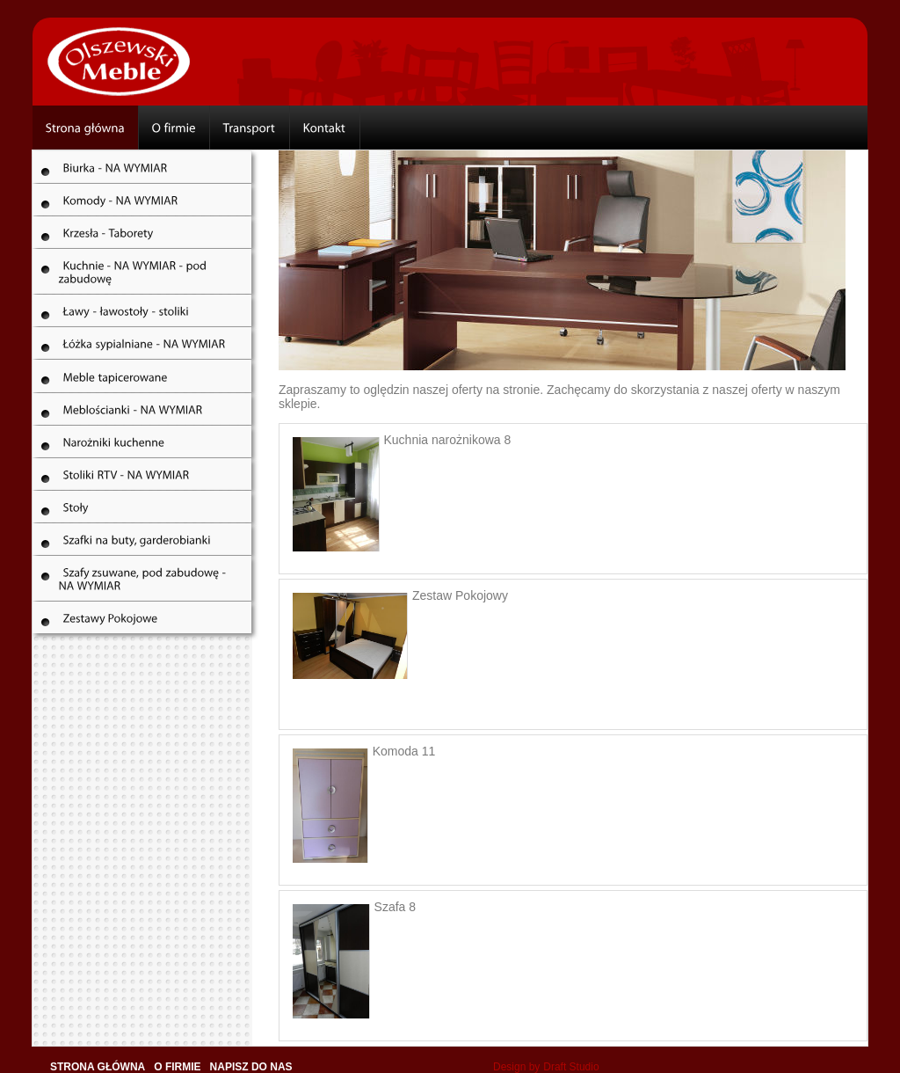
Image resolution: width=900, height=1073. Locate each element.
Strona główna (97, 1067)
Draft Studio (571, 1067)
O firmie (177, 1067)
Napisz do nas (251, 1067)
